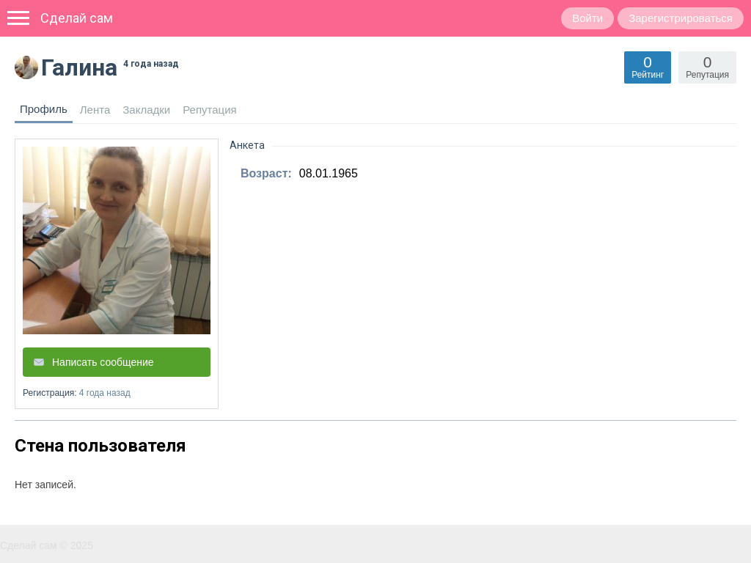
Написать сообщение (103, 362)
